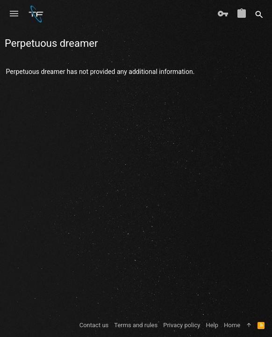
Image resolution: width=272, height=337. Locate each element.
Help (212, 325)
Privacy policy (181, 325)
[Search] (259, 14)
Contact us (94, 325)
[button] (14, 14)
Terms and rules (135, 325)
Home (232, 325)
